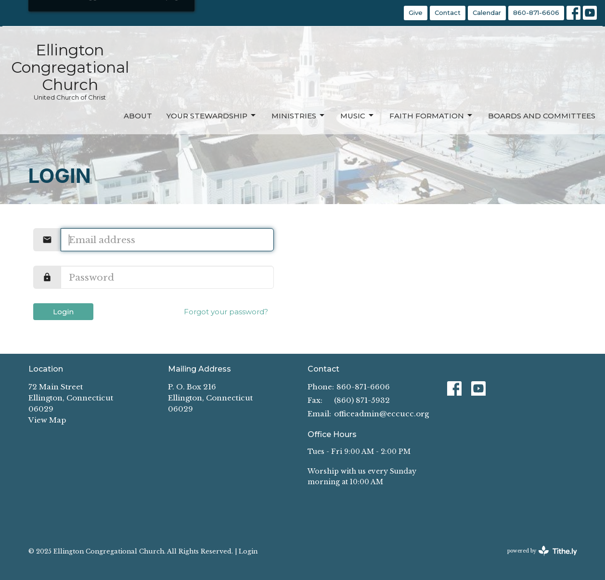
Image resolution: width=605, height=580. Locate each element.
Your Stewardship (212, 115)
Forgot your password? (226, 311)
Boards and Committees (541, 115)
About (138, 115)
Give (416, 12)
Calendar (487, 12)
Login (63, 311)
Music (357, 115)
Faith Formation (431, 115)
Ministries (298, 115)
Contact (448, 12)
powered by (542, 550)
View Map (47, 420)
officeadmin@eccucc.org (381, 413)
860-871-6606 (536, 12)
